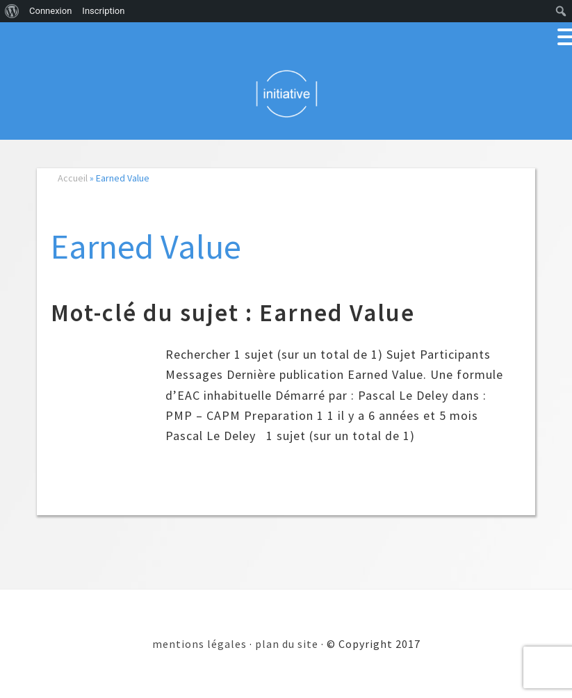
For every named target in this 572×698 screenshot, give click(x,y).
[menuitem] (12, 11)
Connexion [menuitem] (50, 11)
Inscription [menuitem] (103, 11)
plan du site (286, 644)
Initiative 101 (286, 93)
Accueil (73, 178)
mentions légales (199, 644)
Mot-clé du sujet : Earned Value (233, 313)
